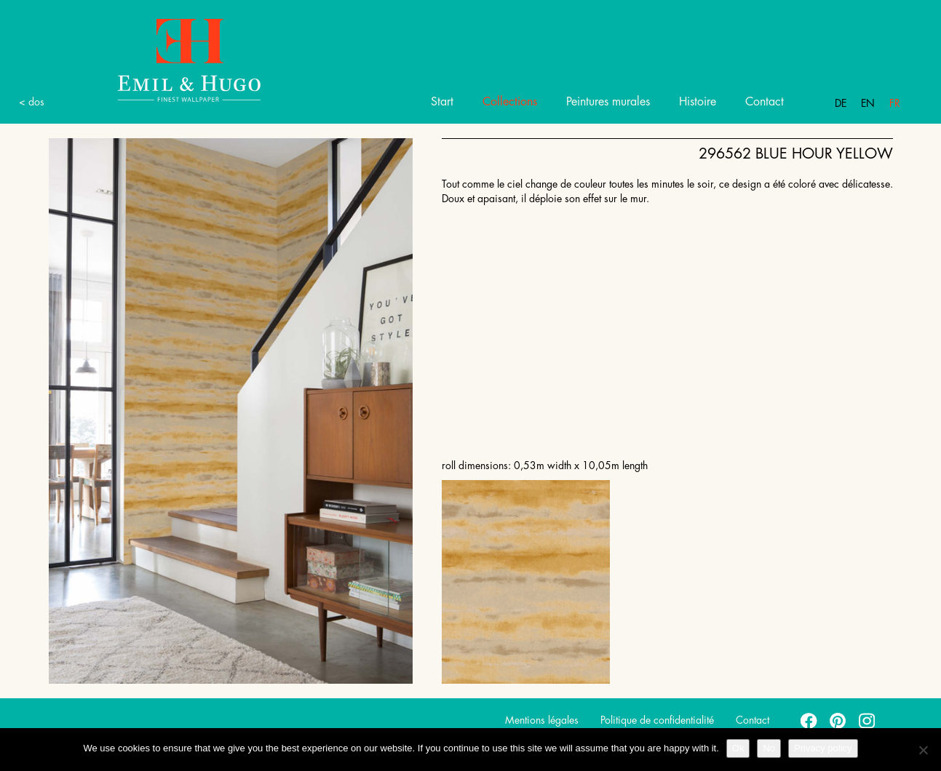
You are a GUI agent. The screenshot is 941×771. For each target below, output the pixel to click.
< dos (31, 102)
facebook (809, 720)
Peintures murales (608, 102)
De (840, 103)
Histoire (697, 102)
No (769, 748)
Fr (894, 103)
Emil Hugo (172, 59)
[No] (923, 750)
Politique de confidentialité (657, 720)
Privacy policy (822, 748)
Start (442, 102)
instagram (867, 720)
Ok (738, 748)
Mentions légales (542, 720)
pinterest (838, 720)
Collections (510, 102)
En (868, 103)
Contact (764, 102)
